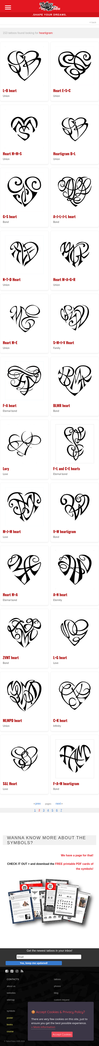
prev (37, 803)
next (59, 803)
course (10, 1031)
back (93, 22)
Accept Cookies (62, 1034)
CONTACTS (13, 979)
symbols (11, 1011)
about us (11, 986)
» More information (43, 1027)
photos (57, 986)
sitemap (11, 999)
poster (10, 1017)
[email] (49, 957)
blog (56, 993)
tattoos (57, 979)
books (10, 1024)
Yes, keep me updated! (34, 963)
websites (11, 993)
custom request (61, 999)
